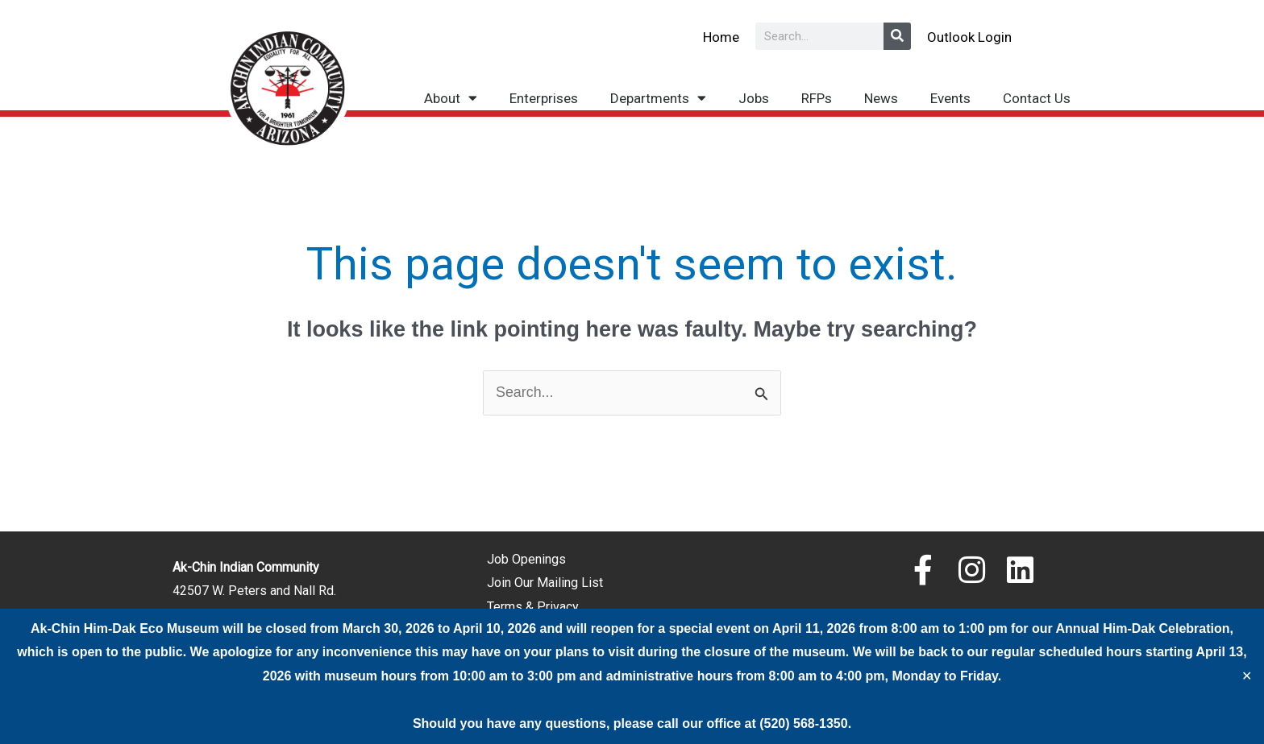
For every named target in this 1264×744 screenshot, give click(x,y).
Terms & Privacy (533, 606)
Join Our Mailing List (545, 583)
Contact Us (1037, 98)
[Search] (897, 36)
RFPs (816, 98)
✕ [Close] (1246, 676)
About (450, 98)
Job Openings (526, 559)
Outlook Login (969, 37)
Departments (658, 98)
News (881, 98)
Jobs (753, 98)
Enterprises (543, 98)
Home (721, 37)
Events (950, 98)
